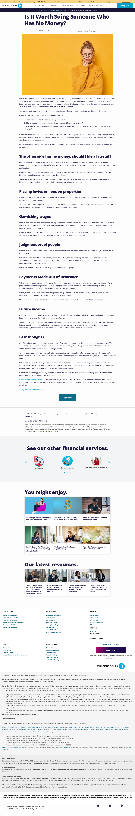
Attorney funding (65, 746)
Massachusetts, (95, 727)
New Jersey (44, 729)
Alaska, (17, 727)
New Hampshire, (21, 729)
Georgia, (51, 727)
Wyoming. (49, 731)
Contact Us (92, 631)
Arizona (4, 727)
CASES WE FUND (51, 611)
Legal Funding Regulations (11, 617)
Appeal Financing (51, 647)
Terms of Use (7, 649)
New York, (36, 729)
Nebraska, (12, 729)
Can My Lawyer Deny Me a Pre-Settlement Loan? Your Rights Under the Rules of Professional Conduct (34, 588)
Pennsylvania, (99, 729)
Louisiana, (81, 727)
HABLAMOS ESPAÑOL (96, 638)
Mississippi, (111, 727)
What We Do (93, 617)
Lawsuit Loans (38, 468)
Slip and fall (50, 627)
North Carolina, (62, 729)
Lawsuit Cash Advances (10, 614)
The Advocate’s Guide (9, 624)
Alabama (11, 727)
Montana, (5, 729)
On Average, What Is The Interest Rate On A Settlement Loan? (38, 518)
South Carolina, (119, 729)
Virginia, (27, 731)
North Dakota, (72, 729)
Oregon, (92, 729)
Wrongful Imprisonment (53, 614)
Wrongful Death (51, 629)
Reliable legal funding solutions (32, 379)
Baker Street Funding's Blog (52, 10)
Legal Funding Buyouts (10, 619)
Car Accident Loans (67, 467)
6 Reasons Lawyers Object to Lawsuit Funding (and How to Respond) (55, 587)
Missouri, (118, 727)
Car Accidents (50, 619)
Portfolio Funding (51, 654)
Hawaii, (56, 727)
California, (23, 727)
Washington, (34, 731)
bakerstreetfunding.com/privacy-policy (45, 431)
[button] (26, 461)
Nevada (29, 729)
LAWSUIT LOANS (8, 611)
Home (40, 10)
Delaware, (39, 727)
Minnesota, (125, 727)
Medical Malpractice (52, 622)
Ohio (79, 729)
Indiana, (71, 727)
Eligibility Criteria (8, 652)
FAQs (91, 624)
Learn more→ (126, 2)
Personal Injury (50, 617)
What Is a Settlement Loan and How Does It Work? (95, 518)
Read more (28, 415)
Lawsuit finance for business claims (14, 746)
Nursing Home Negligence (54, 624)
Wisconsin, (42, 731)
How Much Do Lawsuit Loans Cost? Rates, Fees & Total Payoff (66, 518)
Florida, (45, 727)
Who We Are (93, 619)
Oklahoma (84, 729)
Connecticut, (31, 727)
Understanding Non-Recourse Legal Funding (65, 547)
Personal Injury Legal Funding (96, 466)
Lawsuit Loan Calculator (10, 627)
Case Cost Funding (52, 657)
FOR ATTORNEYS (51, 644)
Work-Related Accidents (53, 631)
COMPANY (92, 611)
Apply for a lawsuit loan (29, 389)
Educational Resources (96, 622)
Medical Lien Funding (52, 659)
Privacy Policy (7, 647)
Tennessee (11, 731)
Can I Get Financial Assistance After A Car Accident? (94, 547)
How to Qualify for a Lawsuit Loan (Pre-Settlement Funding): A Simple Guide (38, 548)
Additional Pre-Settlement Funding (13, 622)
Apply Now (110, 649)
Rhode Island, (108, 729)
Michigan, (103, 727)
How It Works (93, 614)
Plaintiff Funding (51, 652)
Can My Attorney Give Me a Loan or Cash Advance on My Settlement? (77, 587)
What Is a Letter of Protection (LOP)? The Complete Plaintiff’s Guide (98, 587)
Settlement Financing (52, 649)
